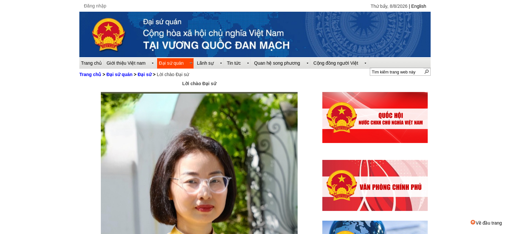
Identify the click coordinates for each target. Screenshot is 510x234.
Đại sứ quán (119, 74)
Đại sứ (145, 74)
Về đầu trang (486, 223)
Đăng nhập (95, 5)
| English (417, 6)
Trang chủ (90, 74)
